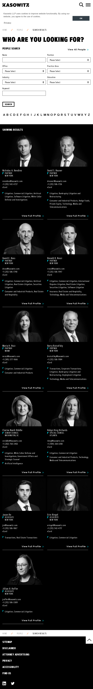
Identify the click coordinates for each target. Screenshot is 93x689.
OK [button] (81, 18)
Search (8, 104)
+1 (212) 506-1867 (9, 528)
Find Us (6, 673)
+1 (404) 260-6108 (55, 444)
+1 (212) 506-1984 (54, 359)
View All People (77, 49)
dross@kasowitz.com (10, 268)
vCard (4, 187)
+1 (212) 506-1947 (54, 271)
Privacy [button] (7, 22)
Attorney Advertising (15, 654)
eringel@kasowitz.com (56, 525)
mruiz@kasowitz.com (11, 356)
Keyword (5, 88)
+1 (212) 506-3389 (10, 602)
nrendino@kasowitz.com (12, 181)
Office (5, 66)
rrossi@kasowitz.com (56, 268)
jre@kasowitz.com (9, 525)
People (20, 30)
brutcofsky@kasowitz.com (58, 356)
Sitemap (7, 642)
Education (51, 77)
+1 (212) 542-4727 (10, 184)
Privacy (7, 660)
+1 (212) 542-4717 (54, 528)
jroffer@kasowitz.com (11, 599)
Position (50, 55)
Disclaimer (9, 648)
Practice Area (53, 66)
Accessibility (10, 667)
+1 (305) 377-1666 (10, 359)
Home (4, 30)
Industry (5, 77)
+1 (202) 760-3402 (10, 444)
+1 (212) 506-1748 (9, 271)
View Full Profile (31, 215)
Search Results (40, 30)
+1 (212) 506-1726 (54, 184)
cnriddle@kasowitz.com (12, 441)
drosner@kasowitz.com (56, 181)
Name (4, 55)
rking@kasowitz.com (55, 441)
